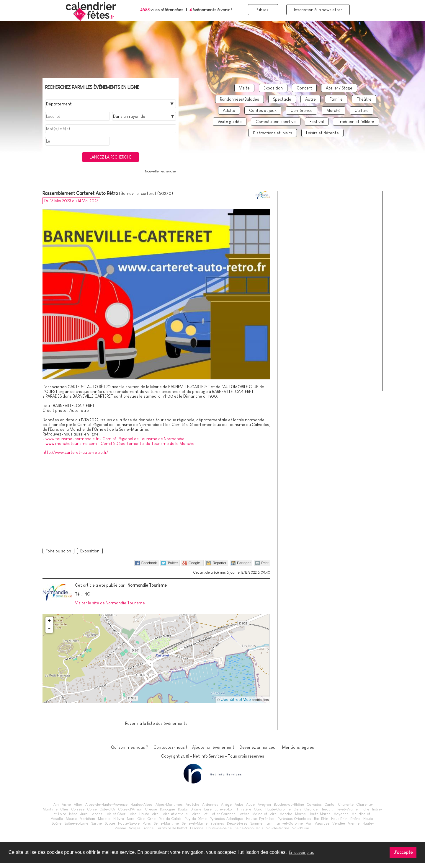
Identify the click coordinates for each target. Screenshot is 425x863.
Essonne (196, 828)
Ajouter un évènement (213, 747)
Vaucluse (322, 823)
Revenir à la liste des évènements (156, 723)
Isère (73, 814)
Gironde (311, 809)
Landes (96, 814)
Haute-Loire (148, 814)
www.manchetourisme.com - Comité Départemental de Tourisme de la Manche (119, 443)
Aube (239, 804)
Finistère (244, 809)
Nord (131, 819)
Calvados (314, 804)
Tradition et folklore (356, 121)
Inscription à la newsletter (318, 9)
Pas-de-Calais (170, 819)
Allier (78, 804)
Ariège (226, 804)
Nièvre (118, 819)
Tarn (268, 823)
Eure (208, 809)
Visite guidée (230, 121)
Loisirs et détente (322, 132)
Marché (333, 110)
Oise (141, 819)
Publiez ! (263, 9)
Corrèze (77, 809)
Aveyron (264, 804)
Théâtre (364, 99)
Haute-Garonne (278, 809)
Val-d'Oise (300, 828)
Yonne (148, 828)
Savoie (110, 823)
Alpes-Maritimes (169, 804)
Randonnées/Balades (239, 99)
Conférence (301, 110)
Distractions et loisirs (272, 132)
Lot (205, 814)
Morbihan (87, 819)
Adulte (229, 110)
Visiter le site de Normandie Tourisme (110, 603)
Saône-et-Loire (76, 823)
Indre (365, 809)
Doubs (183, 809)
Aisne (66, 804)
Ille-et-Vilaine (347, 809)
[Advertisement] (156, 500)
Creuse (151, 809)
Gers (298, 809)
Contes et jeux (263, 110)
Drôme (196, 809)
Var (309, 823)
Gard (258, 809)
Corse (92, 809)
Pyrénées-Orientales (294, 819)
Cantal (330, 804)
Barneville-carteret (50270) (147, 193)
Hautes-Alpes (141, 804)
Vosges (134, 828)
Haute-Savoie (129, 823)
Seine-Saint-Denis (249, 828)
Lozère (243, 814)
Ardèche (192, 804)
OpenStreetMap (235, 699)
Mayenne (341, 814)
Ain (56, 804)
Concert (304, 88)
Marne (300, 814)
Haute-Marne (320, 814)
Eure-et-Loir (224, 809)
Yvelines (217, 823)
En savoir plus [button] (301, 852)
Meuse (71, 819)
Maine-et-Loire (264, 814)
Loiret (195, 814)
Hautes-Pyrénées (260, 819)
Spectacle (282, 99)
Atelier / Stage (339, 88)
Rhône (355, 819)
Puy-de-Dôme (195, 819)
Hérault (327, 809)
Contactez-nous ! (170, 747)
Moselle (104, 819)
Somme (256, 823)
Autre (310, 99)
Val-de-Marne (277, 828)
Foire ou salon (58, 551)
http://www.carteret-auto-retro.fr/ (75, 452)
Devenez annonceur (258, 747)
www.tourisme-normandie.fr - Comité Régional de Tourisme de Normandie (114, 438)
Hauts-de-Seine (219, 828)
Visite (244, 88)
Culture (361, 110)
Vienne (353, 823)
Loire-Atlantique (174, 814)
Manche (285, 814)
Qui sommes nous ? (129, 747)
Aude (250, 804)
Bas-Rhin (321, 819)
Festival (317, 121)
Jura (84, 814)
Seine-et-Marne (194, 823)
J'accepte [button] (403, 852)
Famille (336, 99)
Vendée (338, 823)
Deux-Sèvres (237, 823)
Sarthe (96, 823)
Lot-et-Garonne (223, 814)
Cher (64, 809)
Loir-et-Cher (115, 814)
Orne (152, 819)
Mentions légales (298, 747)
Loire (132, 814)
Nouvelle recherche (160, 171)
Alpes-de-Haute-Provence (106, 804)
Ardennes (210, 804)
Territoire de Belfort (171, 828)
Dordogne (167, 809)
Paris (147, 823)
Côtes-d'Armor (130, 809)
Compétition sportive (276, 121)
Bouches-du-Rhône (289, 804)
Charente (346, 804)
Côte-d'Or (107, 809)
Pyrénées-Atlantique (226, 819)
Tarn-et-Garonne (289, 823)
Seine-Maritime (166, 823)
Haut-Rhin (339, 819)
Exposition (273, 88)
